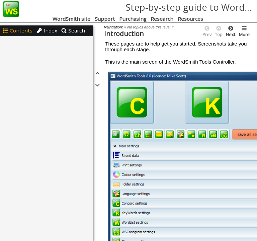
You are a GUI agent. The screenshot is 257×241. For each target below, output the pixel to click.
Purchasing (133, 18)
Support (105, 18)
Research (162, 18)
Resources (191, 18)
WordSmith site (71, 18)
